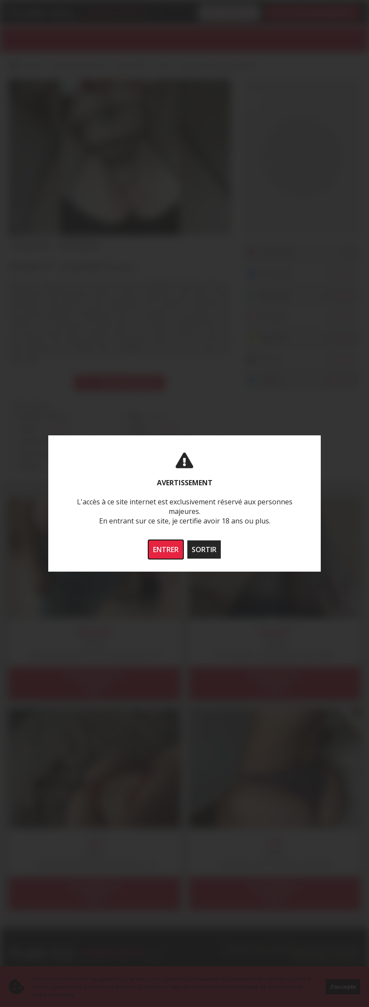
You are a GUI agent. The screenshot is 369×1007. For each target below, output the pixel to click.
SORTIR (204, 549)
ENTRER (166, 549)
